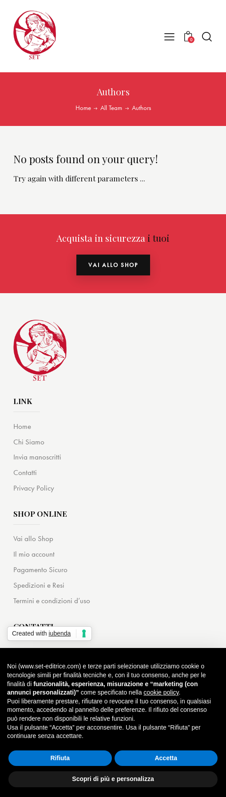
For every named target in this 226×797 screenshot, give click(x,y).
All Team (111, 108)
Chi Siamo (28, 442)
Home (83, 108)
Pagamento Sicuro (40, 569)
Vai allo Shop (33, 538)
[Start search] (207, 36)
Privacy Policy (33, 488)
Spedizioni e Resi (38, 585)
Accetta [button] (166, 758)
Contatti (25, 472)
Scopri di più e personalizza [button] (113, 778)
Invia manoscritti (37, 457)
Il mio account (34, 554)
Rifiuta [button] (60, 758)
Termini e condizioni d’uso (51, 600)
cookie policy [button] (160, 692)
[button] (169, 36)
